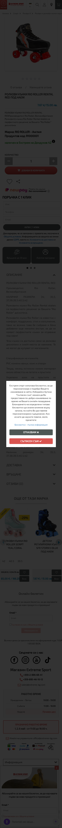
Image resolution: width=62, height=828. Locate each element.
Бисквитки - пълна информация (31, 424)
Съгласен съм (31, 441)
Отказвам (31, 432)
